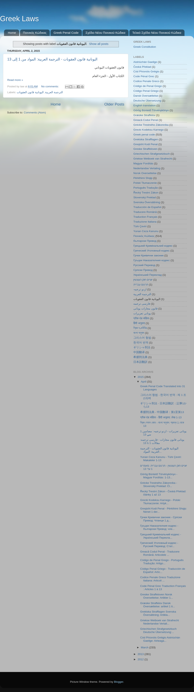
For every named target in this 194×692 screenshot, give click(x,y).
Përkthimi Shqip (143, 178)
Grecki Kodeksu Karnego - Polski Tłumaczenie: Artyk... (160, 502)
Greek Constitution (144, 46)
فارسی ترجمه (141, 303)
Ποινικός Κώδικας (35, 32)
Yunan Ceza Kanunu (145, 231)
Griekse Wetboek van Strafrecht (152, 158)
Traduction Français (145, 216)
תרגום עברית (140, 284)
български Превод (144, 240)
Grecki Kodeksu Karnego (148, 129)
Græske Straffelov (144, 115)
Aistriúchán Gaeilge (145, 61)
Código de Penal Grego (147, 86)
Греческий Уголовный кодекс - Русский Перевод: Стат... (159, 544)
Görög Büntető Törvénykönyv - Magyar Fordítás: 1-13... (158, 476)
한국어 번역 (140, 342)
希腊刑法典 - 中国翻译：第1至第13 (162, 412)
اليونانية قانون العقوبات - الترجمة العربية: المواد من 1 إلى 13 (52, 59)
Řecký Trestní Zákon (145, 192)
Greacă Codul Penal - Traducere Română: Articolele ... (159, 553)
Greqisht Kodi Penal (145, 144)
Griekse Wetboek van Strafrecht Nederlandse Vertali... (159, 622)
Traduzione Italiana (144, 221)
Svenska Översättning (146, 202)
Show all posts (99, 43)
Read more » (15, 79)
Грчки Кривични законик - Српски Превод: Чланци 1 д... (161, 519)
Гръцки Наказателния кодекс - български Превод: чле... (159, 527)
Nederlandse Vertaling (146, 168)
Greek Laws (19, 19)
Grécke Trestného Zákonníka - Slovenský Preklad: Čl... (158, 484)
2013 (141, 654)
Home (12, 32)
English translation (144, 105)
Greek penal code (144, 134)
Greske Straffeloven (145, 148)
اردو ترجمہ (140, 289)
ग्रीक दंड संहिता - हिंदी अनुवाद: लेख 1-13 (160, 417)
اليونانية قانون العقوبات (30, 92)
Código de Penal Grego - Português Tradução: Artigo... (162, 562)
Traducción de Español (147, 207)
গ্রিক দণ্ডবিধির (140, 328)
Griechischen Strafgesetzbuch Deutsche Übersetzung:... (158, 630)
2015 (141, 376)
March (145, 647)
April (144, 381)
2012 (141, 659)
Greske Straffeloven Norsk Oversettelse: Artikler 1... (156, 596)
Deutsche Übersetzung (147, 100)
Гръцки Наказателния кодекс (151, 260)
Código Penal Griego (146, 90)
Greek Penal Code (66, 32)
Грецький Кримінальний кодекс (153, 245)
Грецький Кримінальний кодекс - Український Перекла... (160, 536)
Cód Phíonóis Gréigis (146, 71)
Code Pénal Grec (143, 76)
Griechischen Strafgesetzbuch (151, 153)
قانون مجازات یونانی (145, 308)
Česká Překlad (142, 66)
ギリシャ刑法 (141, 347)
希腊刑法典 (140, 357)
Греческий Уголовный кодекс (151, 250)
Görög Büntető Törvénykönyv (151, 110)
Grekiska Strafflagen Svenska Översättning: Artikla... (158, 613)
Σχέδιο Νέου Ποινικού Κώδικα (105, 32)
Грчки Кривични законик (148, 255)
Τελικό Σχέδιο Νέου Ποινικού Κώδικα (156, 32)
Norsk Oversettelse (145, 173)
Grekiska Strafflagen (145, 139)
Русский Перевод (144, 265)
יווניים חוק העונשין (143, 279)
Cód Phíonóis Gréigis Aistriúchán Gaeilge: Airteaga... (160, 639)
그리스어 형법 (142, 337)
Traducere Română (145, 211)
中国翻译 (139, 352)
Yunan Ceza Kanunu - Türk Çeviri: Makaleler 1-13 (161, 458)
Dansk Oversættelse (145, 95)
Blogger (118, 681)
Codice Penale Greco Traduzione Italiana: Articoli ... (160, 579)
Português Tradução (145, 187)
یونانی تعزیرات (142, 313)
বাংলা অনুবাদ (138, 332)
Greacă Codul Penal (145, 119)
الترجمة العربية (54, 92)
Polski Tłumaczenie (145, 182)
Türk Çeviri (140, 226)
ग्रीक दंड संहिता (141, 318)
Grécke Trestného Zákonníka (151, 124)
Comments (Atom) (35, 112)
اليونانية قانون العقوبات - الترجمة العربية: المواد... (159, 450)
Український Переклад (147, 274)
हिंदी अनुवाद (139, 323)
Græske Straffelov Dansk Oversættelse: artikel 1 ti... (157, 605)
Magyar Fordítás (143, 163)
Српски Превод (143, 270)
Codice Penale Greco (146, 81)
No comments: (50, 86)
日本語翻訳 (140, 361)
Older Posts (114, 104)
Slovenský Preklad (144, 197)
